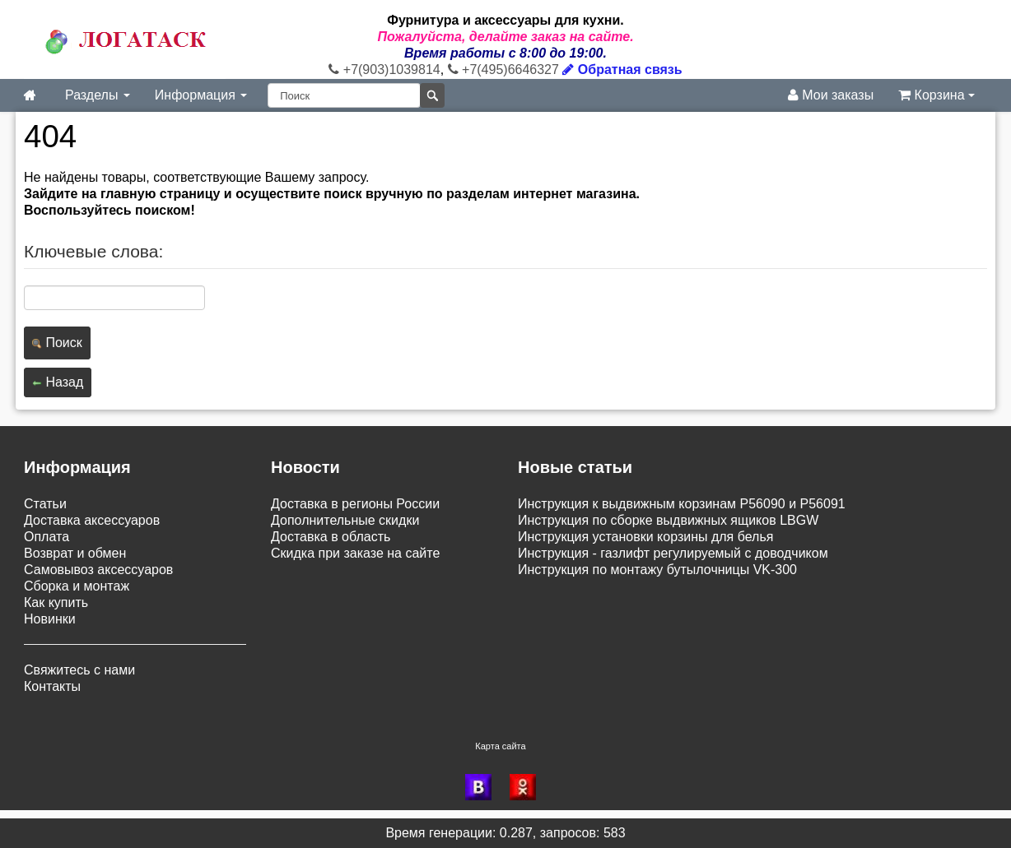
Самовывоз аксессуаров (98, 570)
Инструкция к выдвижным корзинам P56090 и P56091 (682, 504)
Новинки (50, 619)
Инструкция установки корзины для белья (645, 537)
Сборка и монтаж (76, 586)
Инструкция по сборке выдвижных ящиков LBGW (668, 520)
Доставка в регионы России (355, 504)
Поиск (57, 343)
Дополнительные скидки (345, 520)
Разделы (97, 95)
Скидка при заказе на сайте (355, 553)
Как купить (56, 602)
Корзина (936, 95)
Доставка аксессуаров (92, 520)
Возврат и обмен (75, 553)
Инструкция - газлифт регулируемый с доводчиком (673, 553)
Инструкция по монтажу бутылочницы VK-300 (657, 570)
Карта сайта (500, 746)
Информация (201, 95)
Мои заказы (831, 95)
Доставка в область (330, 537)
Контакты (52, 686)
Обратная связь (622, 69)
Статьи (45, 504)
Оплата (46, 537)
